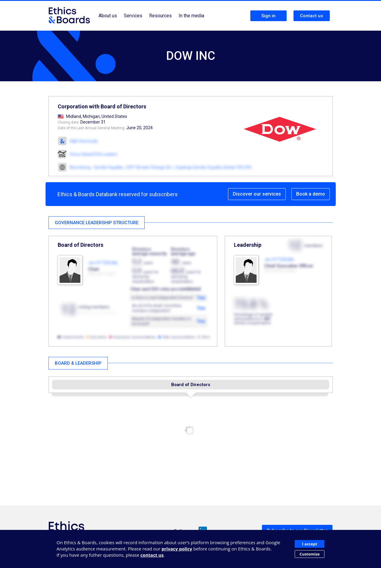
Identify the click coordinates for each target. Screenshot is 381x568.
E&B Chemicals (84, 141)
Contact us (311, 15)
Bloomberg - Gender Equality (96, 167)
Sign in (268, 15)
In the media (191, 15)
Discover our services (257, 194)
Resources (160, 15)
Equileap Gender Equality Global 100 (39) (214, 167)
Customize (309, 554)
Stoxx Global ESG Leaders (94, 154)
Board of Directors (190, 384)
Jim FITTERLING (103, 262)
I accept (309, 544)
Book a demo (310, 194)
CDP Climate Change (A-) (149, 167)
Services (133, 15)
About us (108, 15)
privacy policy (177, 549)
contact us (152, 555)
